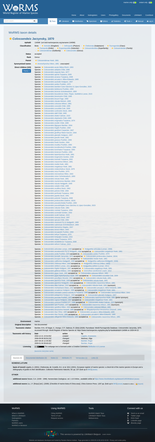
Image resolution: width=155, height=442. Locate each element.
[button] (10, 38)
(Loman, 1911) (94, 266)
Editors (104, 21)
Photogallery (113, 15)
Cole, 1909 (55, 108)
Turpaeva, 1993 (58, 150)
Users (103, 15)
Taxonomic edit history (21, 334)
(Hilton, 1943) (95, 263)
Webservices (93, 418)
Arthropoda (67, 46)
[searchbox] (17, 21)
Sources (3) (17, 358)
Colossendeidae (118, 48)
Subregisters (92, 15)
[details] (94, 370)
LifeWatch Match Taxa (97, 416)
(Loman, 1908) (97, 249)
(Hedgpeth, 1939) (101, 261)
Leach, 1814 (96, 271)
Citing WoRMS (56, 413)
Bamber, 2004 (56, 125)
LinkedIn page (134, 421)
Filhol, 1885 (54, 312)
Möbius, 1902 (56, 271)
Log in (150, 21)
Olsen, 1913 (57, 288)
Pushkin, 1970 (56, 84)
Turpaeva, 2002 (57, 159)
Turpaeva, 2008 (57, 77)
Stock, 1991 (55, 196)
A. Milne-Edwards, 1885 (59, 79)
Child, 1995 (56, 96)
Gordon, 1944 (55, 142)
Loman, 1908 (56, 249)
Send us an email (135, 413)
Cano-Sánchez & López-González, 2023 (66, 87)
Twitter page (133, 416)
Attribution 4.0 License (96, 346)
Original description (23, 325)
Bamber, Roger (87, 341)
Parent (28, 60)
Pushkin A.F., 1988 (58, 302)
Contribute (149, 15)
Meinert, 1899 (56, 101)
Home (74, 15)
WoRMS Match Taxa (96, 413)
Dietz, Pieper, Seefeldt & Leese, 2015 (66, 94)
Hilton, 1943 (57, 174)
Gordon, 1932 (56, 213)
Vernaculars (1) (81, 358)
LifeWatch (138, 15)
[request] (140, 384)
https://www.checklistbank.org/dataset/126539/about (114, 379)
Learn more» (106, 434)
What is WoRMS (18, 413)
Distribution (77, 21)
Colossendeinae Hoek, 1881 (47, 60)
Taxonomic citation (23, 328)
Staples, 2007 (57, 227)
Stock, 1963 (56, 111)
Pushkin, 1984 (58, 147)
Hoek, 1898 (55, 280)
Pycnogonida (113, 46)
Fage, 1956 (54, 99)
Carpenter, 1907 (57, 130)
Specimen (92, 21)
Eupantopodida (63, 48)
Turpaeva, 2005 (56, 74)
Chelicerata (88, 46)
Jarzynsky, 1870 (57, 256)
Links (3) (94, 358)
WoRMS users (17, 423)
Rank (29, 57)
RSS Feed (133, 418)
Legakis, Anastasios (88, 336)
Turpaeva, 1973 (56, 239)
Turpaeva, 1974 (58, 121)
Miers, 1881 (47, 64)
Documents (126, 15)
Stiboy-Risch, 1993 (57, 67)
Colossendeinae (44, 51)
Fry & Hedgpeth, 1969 (59, 222)
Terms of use (56, 416)
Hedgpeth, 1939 (58, 261)
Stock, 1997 (55, 217)
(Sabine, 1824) (58, 200)
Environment (26, 321)
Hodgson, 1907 (57, 82)
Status (28, 54)
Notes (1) (54, 358)
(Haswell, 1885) (102, 310)
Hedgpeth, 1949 (56, 184)
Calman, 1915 (55, 116)
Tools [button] (128, 21)
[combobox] (18, 21)
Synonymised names (22, 64)
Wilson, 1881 (56, 104)
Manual (139, 21)
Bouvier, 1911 (57, 278)
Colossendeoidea (90, 48)
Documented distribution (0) (36, 358)
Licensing (27, 346)
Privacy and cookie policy (118, 440)
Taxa (52, 21)
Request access (57, 418)
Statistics (116, 21)
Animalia (45, 46)
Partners (15, 421)
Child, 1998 (55, 70)
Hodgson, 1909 (57, 290)
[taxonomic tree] (40, 351)
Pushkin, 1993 (57, 89)
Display (26, 71)
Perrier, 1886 (54, 314)
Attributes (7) (67, 358)
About (82, 15)
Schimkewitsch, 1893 (59, 91)
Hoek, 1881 (55, 137)
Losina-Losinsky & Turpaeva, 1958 (64, 293)
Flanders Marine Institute (69, 440)
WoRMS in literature (19, 425)
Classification (25, 46)
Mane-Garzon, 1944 (59, 133)
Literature (64, 21)
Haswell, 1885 (57, 310)
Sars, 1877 (55, 72)
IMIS (89, 370)
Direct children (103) (23, 67)
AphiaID (28, 42)
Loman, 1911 (55, 266)
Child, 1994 (55, 191)
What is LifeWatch (18, 416)
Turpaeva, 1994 (57, 210)
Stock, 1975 (58, 169)
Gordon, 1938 (57, 157)
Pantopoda (42, 48)
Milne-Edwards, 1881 (59, 317)
